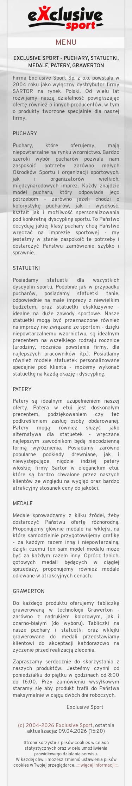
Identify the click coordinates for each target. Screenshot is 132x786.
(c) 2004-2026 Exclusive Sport (55, 726)
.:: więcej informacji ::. (97, 765)
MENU (66, 43)
